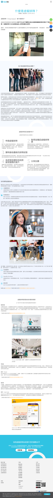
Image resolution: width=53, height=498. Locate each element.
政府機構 (20, 472)
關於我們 (38, 464)
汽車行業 (20, 470)
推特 (19, 482)
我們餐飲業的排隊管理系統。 (17, 397)
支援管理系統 (3, 472)
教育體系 (20, 467)
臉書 (19, 484)
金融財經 (20, 465)
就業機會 (38, 470)
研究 (37, 98)
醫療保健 (20, 464)
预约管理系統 (3, 465)
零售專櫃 (20, 477)
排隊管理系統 (3, 464)
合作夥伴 (38, 467)
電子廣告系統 (3, 467)
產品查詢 (38, 465)
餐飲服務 (20, 475)
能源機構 (20, 474)
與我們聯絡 (8, 288)
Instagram (21, 486)
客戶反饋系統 (3, 470)
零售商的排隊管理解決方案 (16, 377)
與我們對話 (32, 450)
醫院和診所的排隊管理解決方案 (17, 313)
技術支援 (38, 469)
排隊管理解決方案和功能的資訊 (27, 288)
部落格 (20, 13)
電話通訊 (20, 469)
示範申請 (20, 450)
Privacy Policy (18, 496)
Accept (47, 494)
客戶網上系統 (3, 469)
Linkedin (20, 487)
